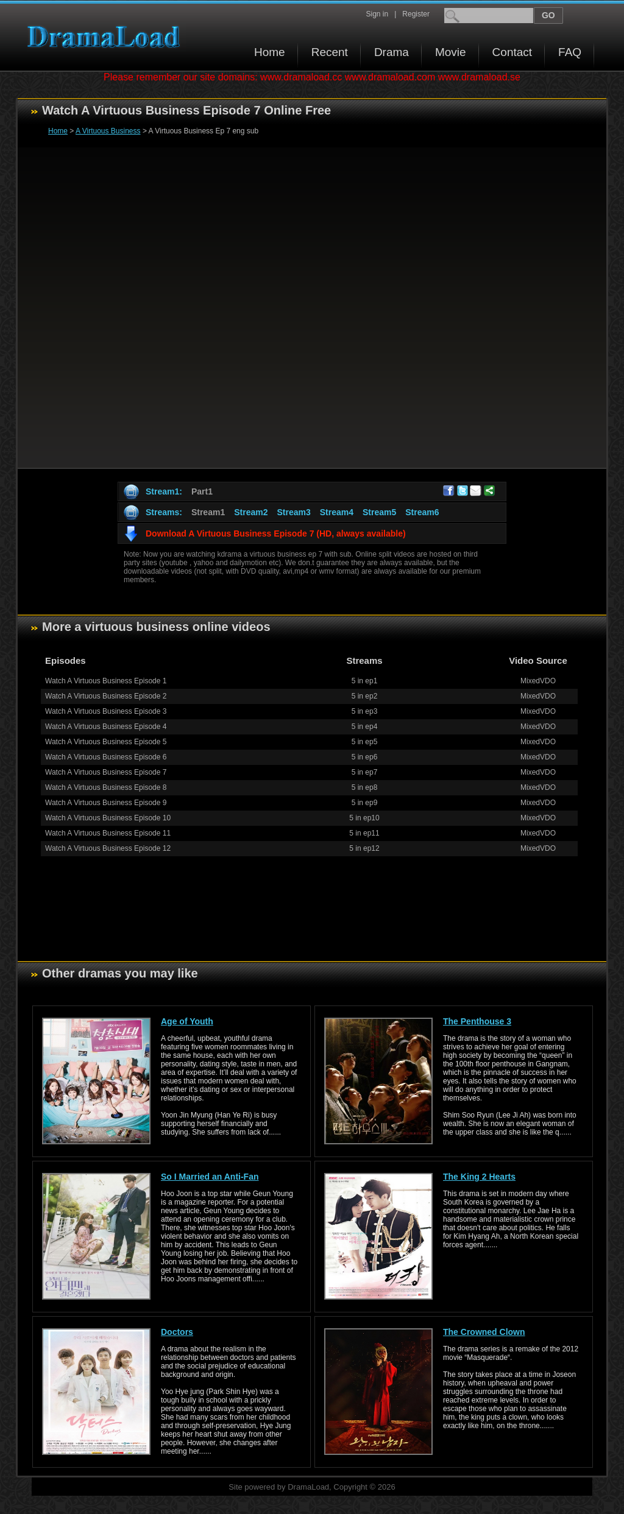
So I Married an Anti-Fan (210, 1176)
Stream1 (208, 512)
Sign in (377, 14)
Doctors (177, 1332)
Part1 (202, 491)
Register (416, 14)
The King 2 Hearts (479, 1176)
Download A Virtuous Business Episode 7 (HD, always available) (276, 533)
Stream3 (293, 512)
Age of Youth (187, 1021)
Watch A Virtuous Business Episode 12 (108, 848)
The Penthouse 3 (477, 1021)
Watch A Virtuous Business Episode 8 (105, 787)
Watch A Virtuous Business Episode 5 (105, 742)
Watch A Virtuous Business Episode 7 (105, 772)
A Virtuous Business (108, 131)
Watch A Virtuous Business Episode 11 (108, 833)
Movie (450, 52)
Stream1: (164, 491)
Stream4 (336, 512)
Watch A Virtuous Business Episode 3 (105, 711)
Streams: (164, 512)
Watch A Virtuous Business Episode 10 (108, 818)
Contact (512, 52)
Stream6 (422, 512)
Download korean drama (106, 37)
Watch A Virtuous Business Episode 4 (105, 726)
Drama (391, 52)
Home (269, 52)
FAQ (569, 52)
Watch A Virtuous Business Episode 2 (105, 696)
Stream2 (251, 512)
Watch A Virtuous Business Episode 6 (105, 757)
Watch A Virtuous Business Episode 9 (105, 802)
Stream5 (379, 512)
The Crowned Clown (484, 1332)
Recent (329, 52)
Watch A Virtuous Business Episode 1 (105, 681)
